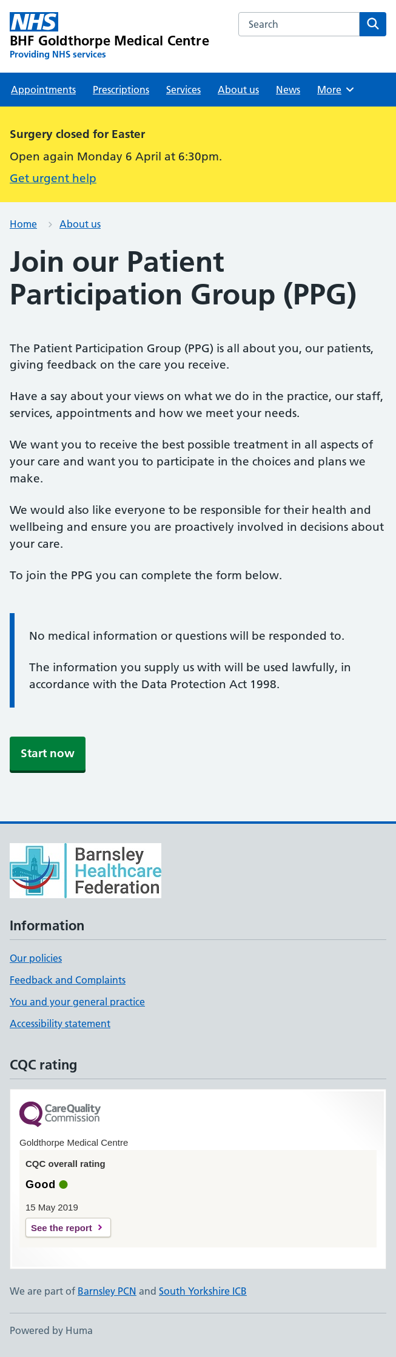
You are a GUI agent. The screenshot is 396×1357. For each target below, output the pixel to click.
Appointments (43, 90)
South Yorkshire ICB (203, 1291)
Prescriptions (121, 90)
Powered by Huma (51, 1330)
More (336, 89)
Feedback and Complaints (68, 980)
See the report (61, 1228)
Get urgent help (53, 178)
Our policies (36, 958)
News (288, 90)
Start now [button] (48, 753)
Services (183, 90)
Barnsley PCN (107, 1291)
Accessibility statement (60, 1023)
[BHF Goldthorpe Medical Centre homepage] (109, 36)
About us (238, 90)
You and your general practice (77, 1002)
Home (23, 224)
